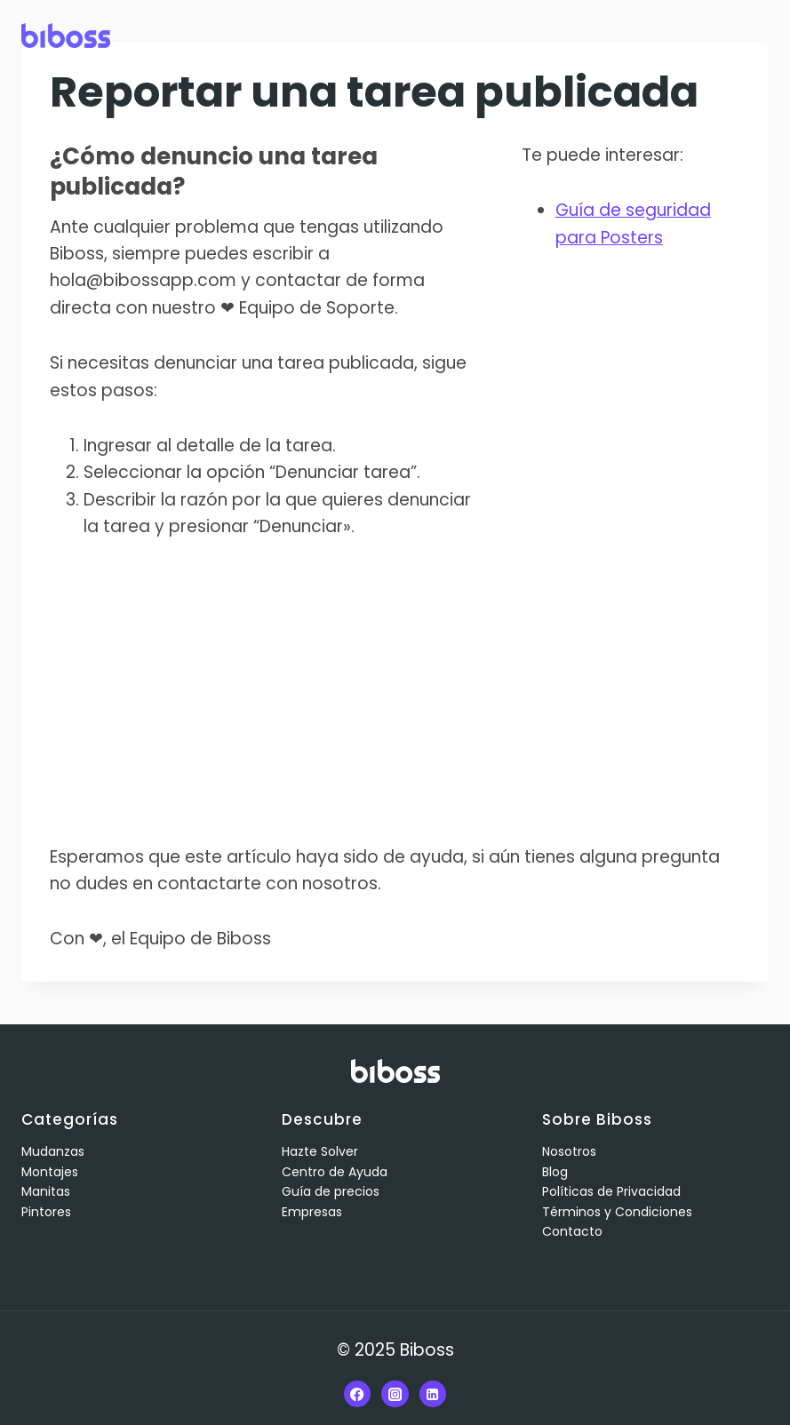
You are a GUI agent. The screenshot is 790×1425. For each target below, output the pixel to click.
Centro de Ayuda (334, 1172)
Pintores (46, 1212)
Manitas (45, 1191)
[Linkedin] (432, 1394)
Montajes (49, 1172)
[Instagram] (394, 1394)
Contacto (572, 1231)
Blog (555, 1172)
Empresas (312, 1212)
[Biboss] (65, 35)
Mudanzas (52, 1151)
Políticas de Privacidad (611, 1191)
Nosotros (569, 1151)
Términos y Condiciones (617, 1212)
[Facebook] (357, 1394)
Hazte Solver (320, 1151)
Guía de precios (330, 1191)
